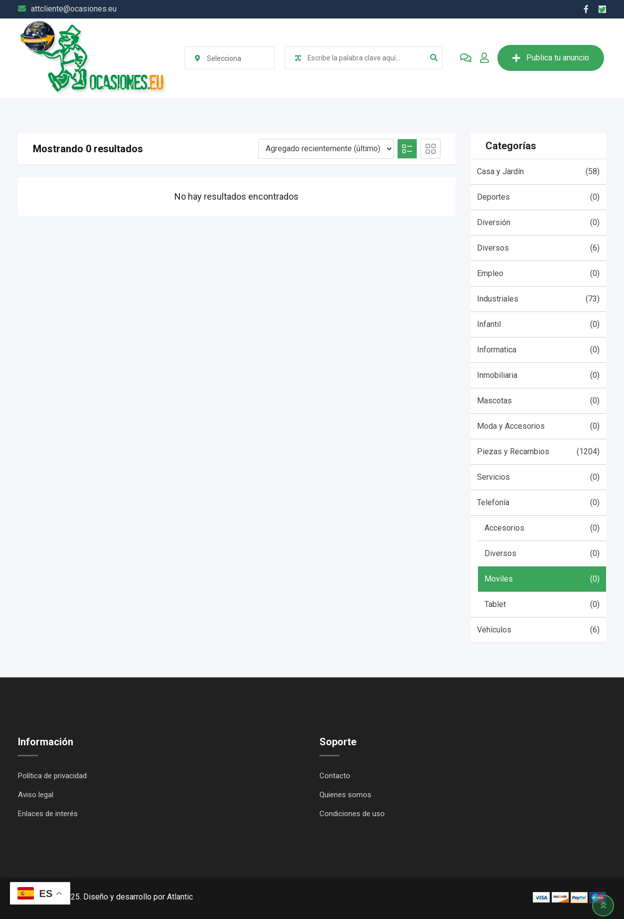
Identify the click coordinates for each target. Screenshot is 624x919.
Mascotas (538, 401)
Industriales (538, 299)
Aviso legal (35, 794)
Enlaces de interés (48, 813)
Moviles (542, 579)
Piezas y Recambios (538, 452)
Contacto (334, 775)
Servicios (538, 477)
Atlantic (180, 897)
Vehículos (538, 630)
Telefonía (538, 503)
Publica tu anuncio (550, 57)
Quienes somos (345, 794)
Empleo (538, 274)
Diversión (538, 223)
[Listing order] (326, 149)
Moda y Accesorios (538, 426)
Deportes (538, 197)
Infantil (538, 324)
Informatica (538, 350)
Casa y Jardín (538, 172)
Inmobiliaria (538, 375)
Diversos (538, 248)
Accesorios (542, 528)
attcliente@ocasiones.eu (74, 8)
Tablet (542, 605)
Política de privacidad (52, 775)
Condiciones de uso (352, 813)
